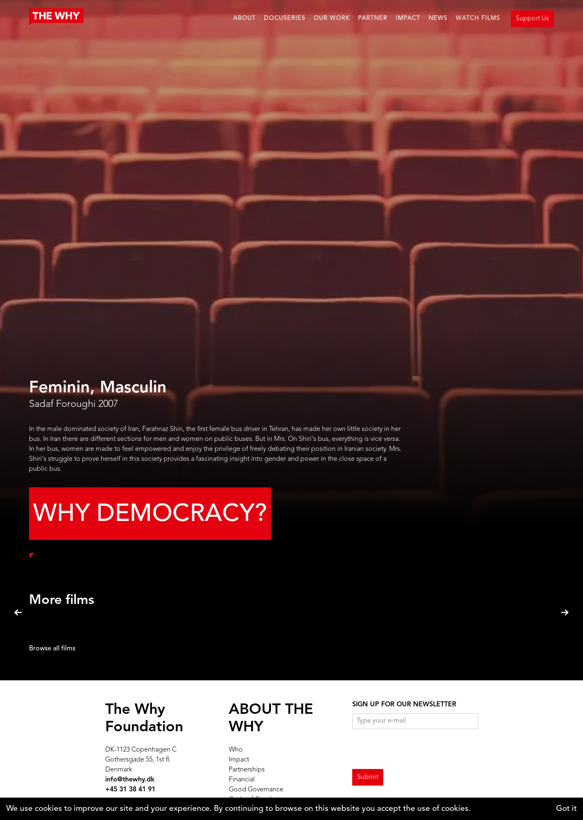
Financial (242, 779)
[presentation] (415, 749)
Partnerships (247, 769)
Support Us (532, 18)
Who (236, 750)
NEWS (438, 18)
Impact (239, 760)
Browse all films (52, 648)
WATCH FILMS (478, 18)
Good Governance (256, 789)
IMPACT (408, 18)
